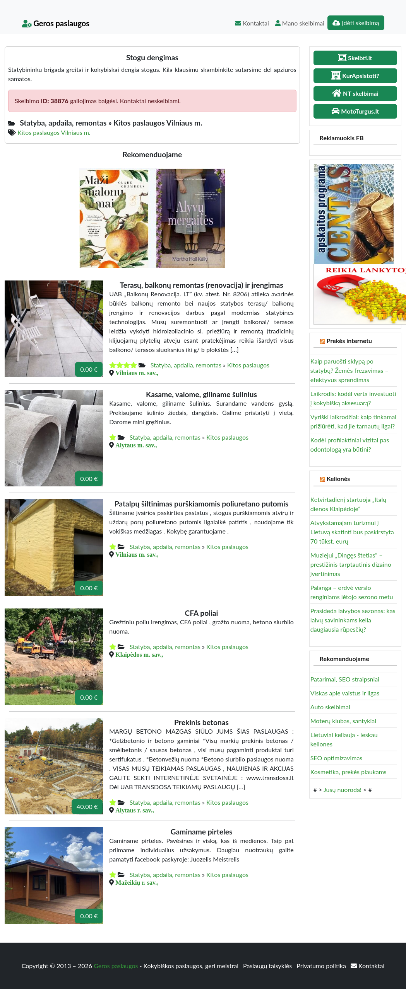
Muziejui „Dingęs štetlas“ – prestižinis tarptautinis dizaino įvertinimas (350, 564)
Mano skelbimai (299, 23)
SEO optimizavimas (336, 757)
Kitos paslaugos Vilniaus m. (54, 132)
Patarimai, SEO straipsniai (344, 679)
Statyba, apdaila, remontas (186, 365)
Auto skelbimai (330, 706)
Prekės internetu (349, 340)
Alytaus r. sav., (134, 810)
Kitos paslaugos (248, 365)
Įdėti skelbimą (355, 22)
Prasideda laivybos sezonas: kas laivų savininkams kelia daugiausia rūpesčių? (353, 620)
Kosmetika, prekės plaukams (348, 771)
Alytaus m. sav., (136, 445)
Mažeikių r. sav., (136, 882)
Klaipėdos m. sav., (139, 654)
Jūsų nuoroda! (342, 789)
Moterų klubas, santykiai (343, 720)
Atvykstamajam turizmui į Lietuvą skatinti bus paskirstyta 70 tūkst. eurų (352, 532)
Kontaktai (252, 23)
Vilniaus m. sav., (136, 373)
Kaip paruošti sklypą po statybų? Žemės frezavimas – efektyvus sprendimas (349, 370)
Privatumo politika (322, 965)
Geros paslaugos (56, 23)
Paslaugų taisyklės (268, 965)
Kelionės (338, 478)
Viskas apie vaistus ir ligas (344, 693)
